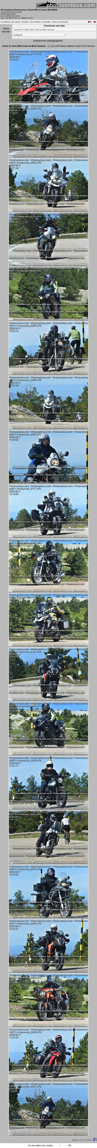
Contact (25, 22)
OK (69, 1145)
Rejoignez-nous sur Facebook (84, 1140)
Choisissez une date (54, 26)
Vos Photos (35, 22)
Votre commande (60, 22)
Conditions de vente (10, 22)
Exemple (46, 22)
